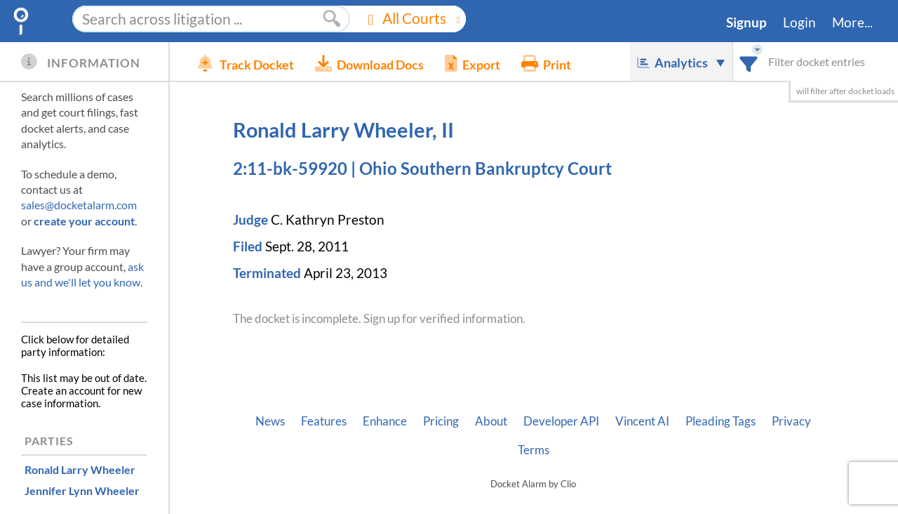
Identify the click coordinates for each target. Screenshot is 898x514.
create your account (84, 221)
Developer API (561, 421)
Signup (746, 22)
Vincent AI (642, 421)
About (491, 421)
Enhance (385, 421)
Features (324, 421)
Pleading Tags (720, 421)
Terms (533, 450)
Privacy (791, 421)
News (270, 421)
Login (799, 22)
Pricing (441, 421)
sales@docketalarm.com (79, 204)
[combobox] (748, 61)
